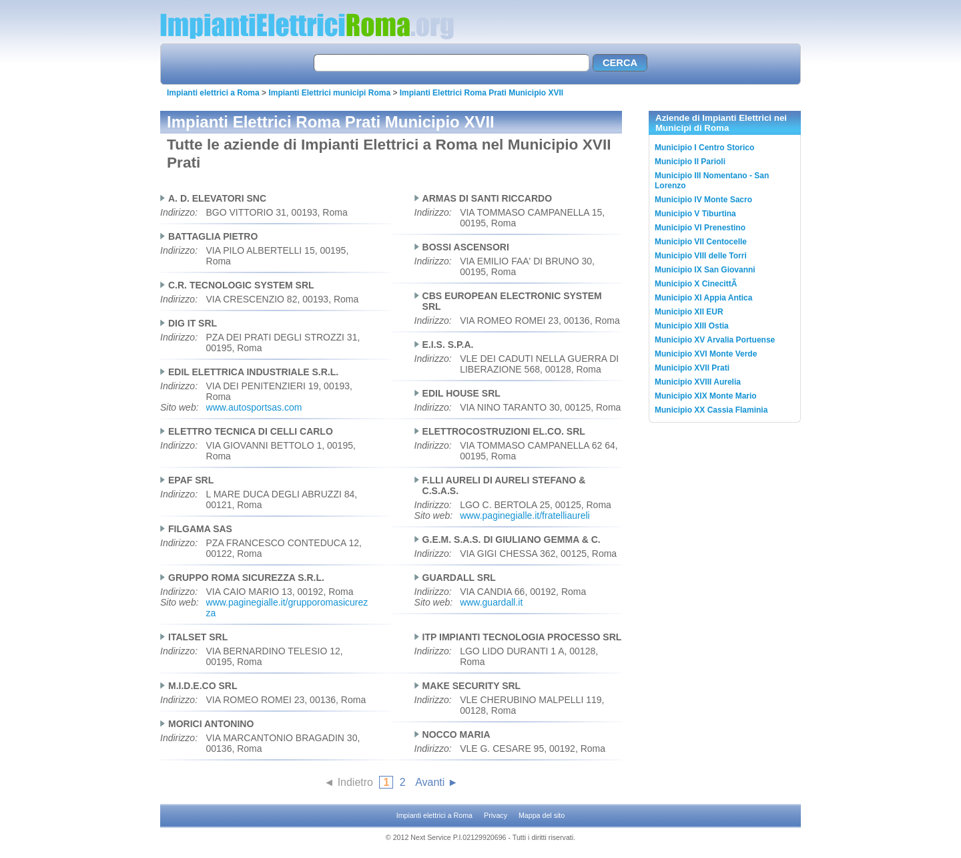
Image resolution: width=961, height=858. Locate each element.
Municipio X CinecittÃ (697, 283)
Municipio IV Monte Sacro (703, 199)
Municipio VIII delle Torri (701, 255)
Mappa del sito (542, 815)
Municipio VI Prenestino (700, 227)
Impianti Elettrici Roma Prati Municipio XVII (481, 92)
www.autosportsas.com (254, 407)
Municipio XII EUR (689, 311)
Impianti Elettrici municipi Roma (329, 92)
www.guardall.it (491, 602)
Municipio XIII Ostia (692, 326)
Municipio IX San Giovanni (705, 269)
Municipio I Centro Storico (704, 147)
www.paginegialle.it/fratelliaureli (525, 515)
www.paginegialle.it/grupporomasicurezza (287, 607)
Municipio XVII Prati (692, 368)
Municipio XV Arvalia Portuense (715, 340)
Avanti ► (436, 782)
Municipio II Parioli (690, 161)
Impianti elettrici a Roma (213, 92)
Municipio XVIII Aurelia (698, 382)
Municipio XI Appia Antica (703, 297)
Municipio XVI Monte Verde (706, 354)
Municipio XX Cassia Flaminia (711, 410)
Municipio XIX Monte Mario (706, 396)
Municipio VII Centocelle (701, 241)
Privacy (495, 815)
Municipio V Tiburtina (695, 213)
